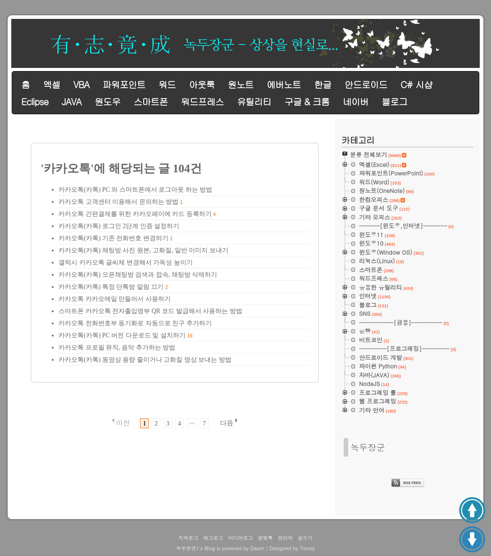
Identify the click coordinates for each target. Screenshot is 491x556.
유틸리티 (254, 101)
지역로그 (188, 537)
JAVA (72, 101)
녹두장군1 (187, 548)
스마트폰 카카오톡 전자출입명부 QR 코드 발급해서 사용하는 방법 (150, 311)
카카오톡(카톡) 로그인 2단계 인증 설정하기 (119, 226)
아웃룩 (201, 84)
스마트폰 (150, 101)
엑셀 (51, 84)
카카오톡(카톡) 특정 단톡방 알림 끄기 (111, 286)
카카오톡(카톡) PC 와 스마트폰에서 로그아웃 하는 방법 (135, 189)
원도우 (107, 101)
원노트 (241, 84)
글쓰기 (305, 537)
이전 (123, 422)
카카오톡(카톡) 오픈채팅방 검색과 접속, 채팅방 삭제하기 (138, 274)
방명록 (265, 537)
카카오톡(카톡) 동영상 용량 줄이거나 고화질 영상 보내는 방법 (145, 359)
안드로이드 (366, 84)
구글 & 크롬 (306, 101)
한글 (322, 84)
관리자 (285, 537)
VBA (81, 84)
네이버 (355, 101)
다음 (226, 422)
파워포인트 (123, 84)
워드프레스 (202, 101)
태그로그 (213, 537)
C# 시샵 (416, 84)
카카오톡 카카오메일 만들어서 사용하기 (115, 299)
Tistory (307, 548)
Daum (257, 548)
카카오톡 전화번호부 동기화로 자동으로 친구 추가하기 (135, 323)
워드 (167, 84)
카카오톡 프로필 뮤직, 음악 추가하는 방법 (117, 347)
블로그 (394, 101)
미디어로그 (240, 537)
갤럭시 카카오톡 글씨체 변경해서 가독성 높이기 (126, 262)
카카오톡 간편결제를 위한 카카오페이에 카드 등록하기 (135, 214)
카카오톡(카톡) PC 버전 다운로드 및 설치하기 (122, 335)
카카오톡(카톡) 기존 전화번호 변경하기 (113, 238)
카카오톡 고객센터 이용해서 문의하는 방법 (118, 201)
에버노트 (284, 84)
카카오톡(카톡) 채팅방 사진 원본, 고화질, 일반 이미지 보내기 (143, 250)
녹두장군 (367, 447)
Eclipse (34, 101)
